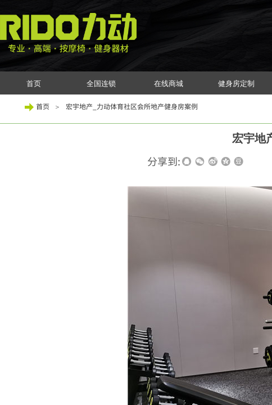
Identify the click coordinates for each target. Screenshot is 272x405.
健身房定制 (236, 83)
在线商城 (168, 83)
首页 (33, 83)
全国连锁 (101, 83)
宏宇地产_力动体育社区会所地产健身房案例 (132, 106)
